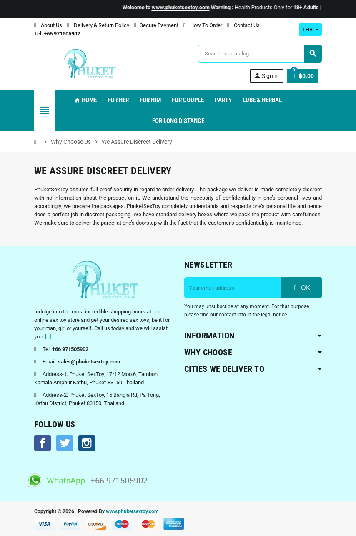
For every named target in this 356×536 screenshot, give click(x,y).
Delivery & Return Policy (98, 25)
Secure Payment (156, 25)
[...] (48, 336)
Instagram (86, 443)
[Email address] (232, 287)
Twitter (64, 443)
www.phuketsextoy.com (132, 511)
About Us (48, 25)
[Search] (259, 54)
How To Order (202, 25)
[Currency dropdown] (310, 29)
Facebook (42, 443)
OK (301, 287)
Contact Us (243, 25)
